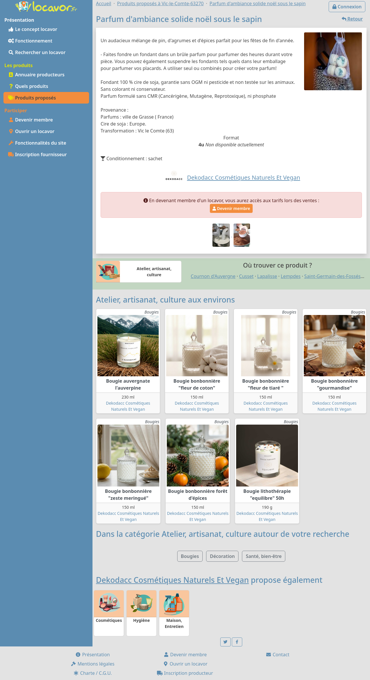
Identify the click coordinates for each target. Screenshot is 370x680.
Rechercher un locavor (37, 52)
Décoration (222, 556)
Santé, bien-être (264, 556)
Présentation (92, 654)
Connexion (347, 6)
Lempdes (291, 276)
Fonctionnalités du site (37, 143)
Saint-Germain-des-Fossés (332, 276)
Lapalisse (267, 276)
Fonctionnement (30, 41)
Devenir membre (30, 120)
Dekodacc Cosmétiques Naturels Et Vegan (172, 580)
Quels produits (28, 86)
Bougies (190, 556)
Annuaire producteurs (36, 74)
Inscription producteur (185, 673)
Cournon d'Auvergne (213, 276)
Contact (277, 654)
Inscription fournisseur (37, 154)
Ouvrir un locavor (31, 131)
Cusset (246, 276)
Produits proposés (32, 98)
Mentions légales (92, 664)
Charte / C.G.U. (92, 673)
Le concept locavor (32, 29)
